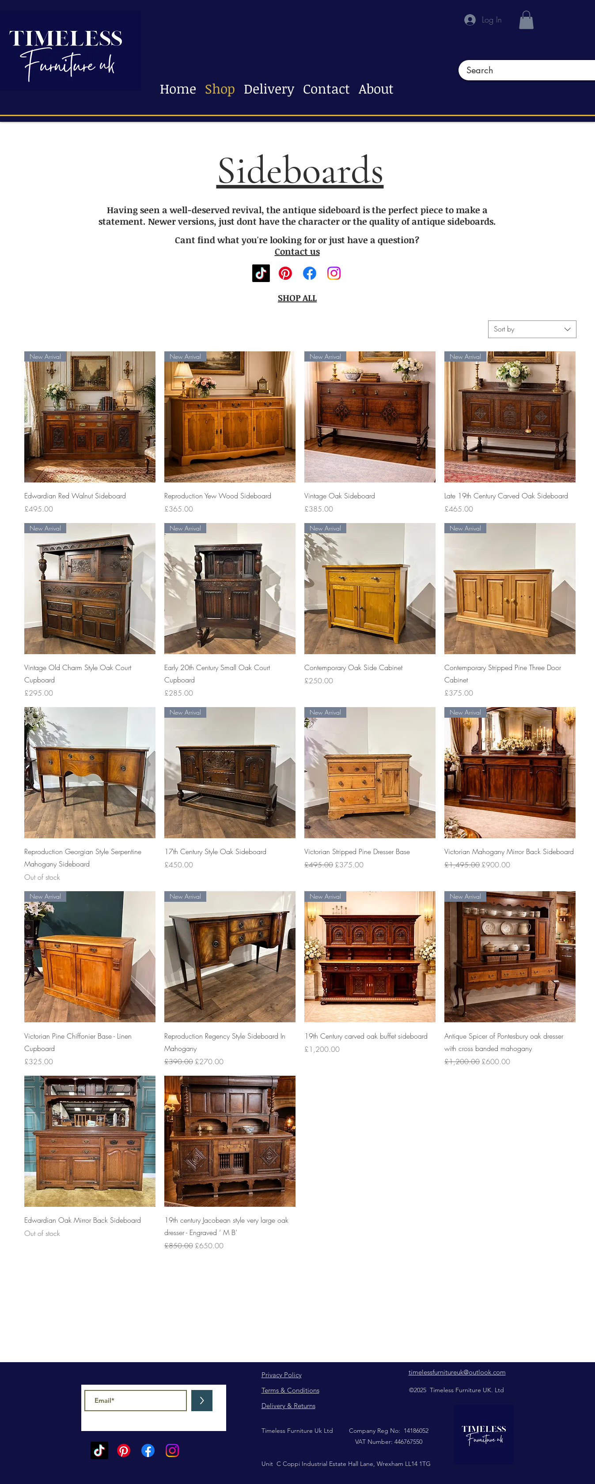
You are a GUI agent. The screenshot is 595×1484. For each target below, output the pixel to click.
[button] (526, 20)
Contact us (297, 251)
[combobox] (532, 329)
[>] (201, 1400)
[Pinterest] (285, 273)
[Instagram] (334, 273)
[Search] (521, 70)
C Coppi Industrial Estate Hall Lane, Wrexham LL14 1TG (353, 1464)
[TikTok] (261, 273)
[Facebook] (309, 273)
